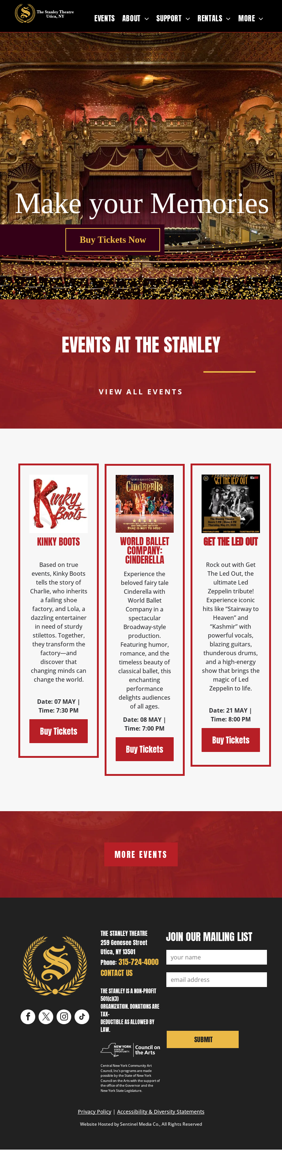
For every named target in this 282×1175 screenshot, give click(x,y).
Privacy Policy (94, 1111)
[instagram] (64, 1017)
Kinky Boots (58, 542)
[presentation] (222, 1008)
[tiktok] (82, 1017)
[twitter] (46, 1017)
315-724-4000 (139, 962)
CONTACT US (117, 973)
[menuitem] (105, 18)
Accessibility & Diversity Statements (161, 1111)
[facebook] (28, 1017)
